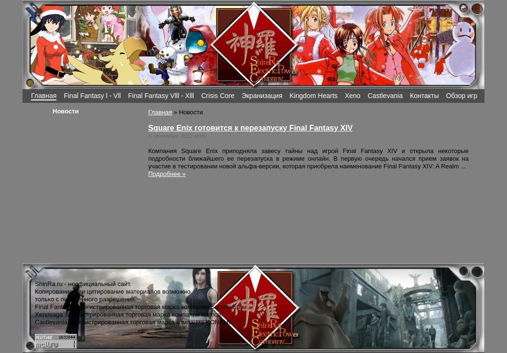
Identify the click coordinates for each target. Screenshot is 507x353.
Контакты (424, 95)
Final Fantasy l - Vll (92, 95)
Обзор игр (461, 95)
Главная (43, 95)
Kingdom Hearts (313, 95)
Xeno (353, 95)
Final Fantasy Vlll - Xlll (161, 95)
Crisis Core (217, 95)
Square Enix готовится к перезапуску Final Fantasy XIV (250, 128)
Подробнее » (167, 173)
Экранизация (262, 95)
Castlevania (385, 95)
